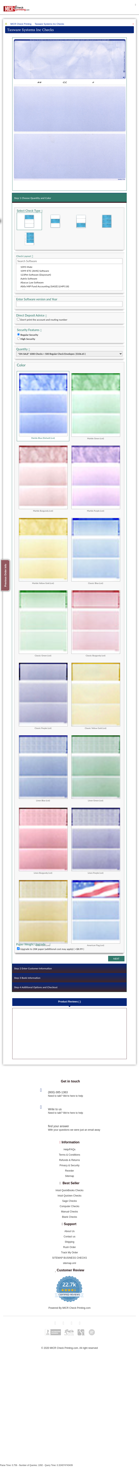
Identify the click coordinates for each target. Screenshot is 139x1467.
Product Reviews (69, 1001)
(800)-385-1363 (58, 1092)
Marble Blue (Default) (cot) (43, 406)
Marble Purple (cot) (95, 479)
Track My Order (69, 1252)
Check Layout (23, 256)
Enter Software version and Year (36, 299)
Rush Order (69, 1247)
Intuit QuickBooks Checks (70, 1190)
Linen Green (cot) (95, 768)
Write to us (55, 1109)
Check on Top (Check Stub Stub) (29, 221)
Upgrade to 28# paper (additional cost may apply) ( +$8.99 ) (52, 949)
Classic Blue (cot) (95, 551)
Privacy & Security (69, 1165)
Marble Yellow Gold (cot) (43, 551)
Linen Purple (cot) (95, 841)
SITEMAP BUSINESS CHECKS (69, 1258)
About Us (69, 1231)
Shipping (69, 1242)
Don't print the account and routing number (43, 319)
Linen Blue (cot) (43, 768)
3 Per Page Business (106, 221)
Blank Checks (69, 1217)
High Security (27, 338)
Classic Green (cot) (43, 623)
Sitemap (69, 1176)
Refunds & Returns (69, 1160)
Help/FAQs (69, 1149)
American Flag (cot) (95, 913)
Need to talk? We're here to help (65, 1096)
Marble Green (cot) (95, 406)
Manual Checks (69, 1211)
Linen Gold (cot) (43, 913)
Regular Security (29, 334)
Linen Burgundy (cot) (43, 841)
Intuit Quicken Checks (70, 1195)
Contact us (69, 1236)
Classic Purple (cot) (43, 696)
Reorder (69, 1171)
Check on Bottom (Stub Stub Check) (81, 221)
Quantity (22, 349)
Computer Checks (69, 1206)
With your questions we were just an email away (74, 1130)
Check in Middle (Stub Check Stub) (55, 221)
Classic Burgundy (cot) (95, 623)
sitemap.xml (69, 1263)
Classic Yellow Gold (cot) (95, 696)
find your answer (58, 1126)
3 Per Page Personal (29, 238)
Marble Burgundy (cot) (43, 479)
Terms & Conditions (69, 1155)
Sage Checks (69, 1201)
